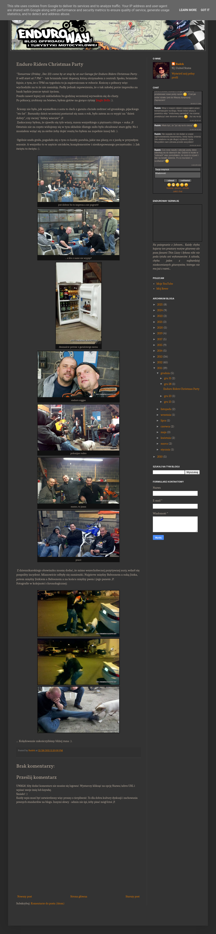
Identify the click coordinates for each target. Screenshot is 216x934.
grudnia (165, 373)
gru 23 (167, 396)
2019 (160, 333)
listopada (166, 409)
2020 (160, 327)
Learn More (188, 10)
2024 (160, 310)
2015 (160, 345)
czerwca (165, 426)
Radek (180, 64)
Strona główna (79, 896)
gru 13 (167, 401)
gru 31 (167, 378)
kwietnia (166, 438)
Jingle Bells (103, 100)
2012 (160, 362)
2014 (160, 350)
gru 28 (167, 384)
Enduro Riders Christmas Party (181, 389)
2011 (159, 368)
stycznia (165, 449)
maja (163, 432)
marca (164, 443)
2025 (160, 304)
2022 (160, 316)
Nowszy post (24, 896)
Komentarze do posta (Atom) (47, 903)
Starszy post (133, 896)
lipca (163, 420)
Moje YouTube (164, 283)
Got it (205, 10)
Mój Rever (162, 288)
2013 (159, 356)
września (166, 415)
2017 (160, 339)
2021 (160, 322)
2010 (160, 456)
